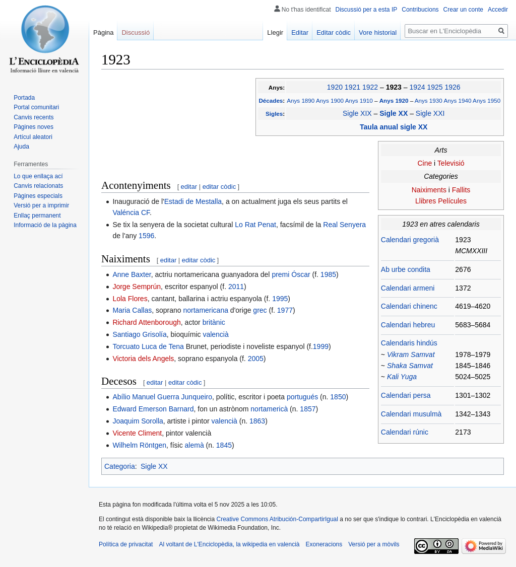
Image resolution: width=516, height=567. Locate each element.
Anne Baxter (131, 274)
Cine (424, 163)
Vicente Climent (137, 433)
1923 (395, 87)
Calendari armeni (408, 288)
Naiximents (429, 190)
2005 (256, 359)
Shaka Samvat (410, 366)
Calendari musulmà (411, 414)
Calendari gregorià (410, 240)
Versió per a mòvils (373, 544)
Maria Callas (132, 310)
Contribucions (420, 9)
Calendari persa (406, 395)
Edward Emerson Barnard (153, 409)
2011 (236, 286)
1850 (338, 397)
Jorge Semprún (136, 286)
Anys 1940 (457, 100)
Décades (271, 100)
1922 (370, 87)
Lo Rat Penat (255, 225)
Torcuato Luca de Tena (147, 346)
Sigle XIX (357, 113)
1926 (452, 87)
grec (260, 310)
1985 (328, 274)
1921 (352, 87)
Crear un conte (463, 9)
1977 (285, 310)
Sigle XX (394, 113)
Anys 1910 (359, 100)
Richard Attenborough (146, 322)
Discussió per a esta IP (367, 9)
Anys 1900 (330, 100)
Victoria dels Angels (143, 359)
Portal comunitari (36, 107)
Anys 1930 (428, 100)
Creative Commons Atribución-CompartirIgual (277, 519)
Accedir (498, 9)
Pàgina (103, 32)
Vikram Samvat (411, 354)
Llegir (275, 32)
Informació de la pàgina (45, 225)
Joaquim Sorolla (137, 421)
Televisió (451, 163)
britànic (214, 322)
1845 (224, 445)
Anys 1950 (486, 100)
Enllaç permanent (37, 215)
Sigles (274, 113)
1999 (321, 346)
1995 (280, 299)
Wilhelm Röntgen (139, 445)
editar (189, 186)
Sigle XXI (430, 113)
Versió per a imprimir (41, 205)
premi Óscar (291, 274)
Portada (24, 97)
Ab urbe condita (405, 269)
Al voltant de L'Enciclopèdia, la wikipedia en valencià (229, 544)
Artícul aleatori (33, 136)
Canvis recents (33, 117)
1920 (335, 87)
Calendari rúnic (404, 432)
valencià (215, 334)
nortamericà (269, 409)
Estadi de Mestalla (193, 201)
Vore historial (378, 32)
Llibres (425, 201)
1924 (417, 87)
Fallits (461, 190)
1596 (146, 236)
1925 (434, 87)
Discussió (135, 32)
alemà (194, 445)
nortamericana (205, 310)
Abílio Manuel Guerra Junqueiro (162, 397)
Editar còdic (333, 32)
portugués (302, 397)
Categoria (119, 466)
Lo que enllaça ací (38, 176)
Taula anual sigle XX (393, 127)
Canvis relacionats (38, 185)
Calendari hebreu (408, 325)
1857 (307, 409)
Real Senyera (344, 225)
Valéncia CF (131, 212)
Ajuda (21, 146)
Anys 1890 (300, 100)
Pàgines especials (38, 195)
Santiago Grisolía (139, 334)
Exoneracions (324, 544)
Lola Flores (129, 299)
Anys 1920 (394, 100)
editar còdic (219, 186)
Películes (452, 201)
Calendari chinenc (409, 306)
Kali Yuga (402, 377)
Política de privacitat (126, 544)
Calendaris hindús (409, 343)
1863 (257, 421)
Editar (299, 32)
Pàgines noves (33, 126)
